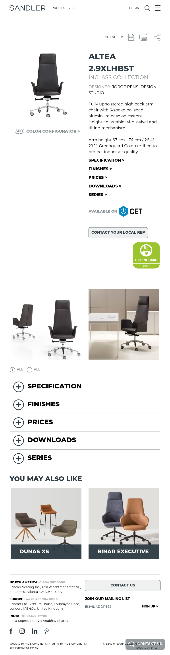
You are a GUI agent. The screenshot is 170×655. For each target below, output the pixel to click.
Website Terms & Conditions (28, 643)
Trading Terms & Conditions (67, 643)
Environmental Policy (24, 647)
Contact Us (145, 644)
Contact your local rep (118, 233)
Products (63, 8)
